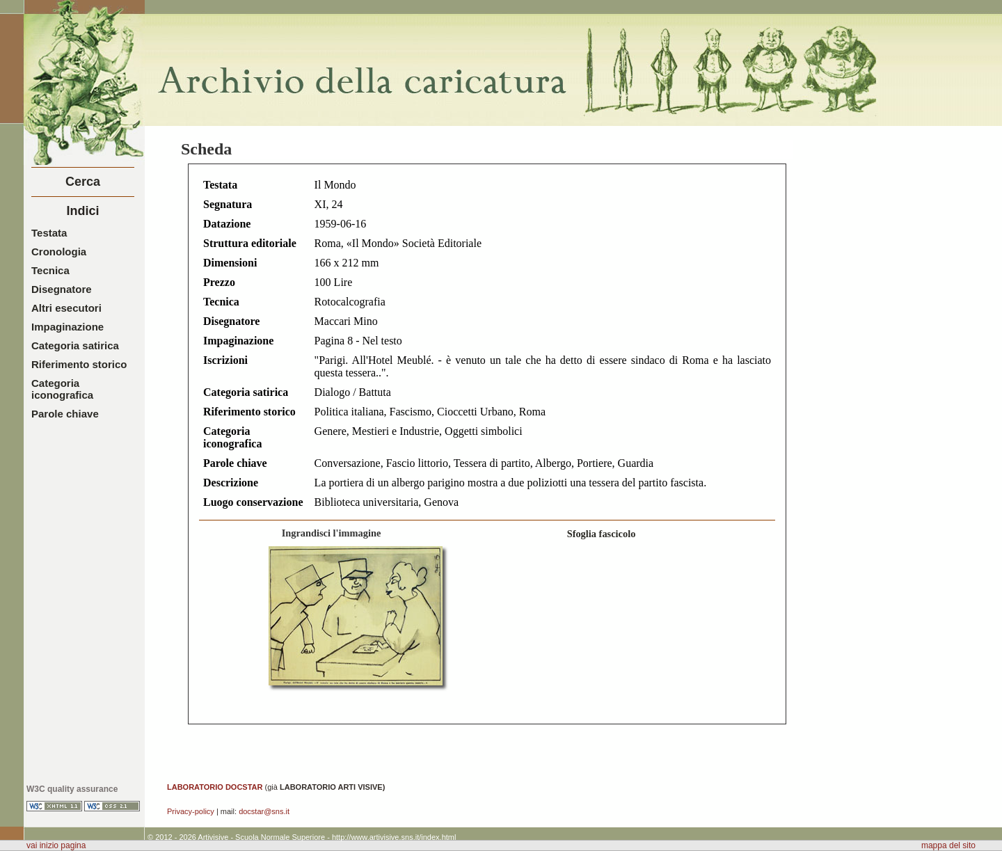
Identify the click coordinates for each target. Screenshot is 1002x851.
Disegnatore (61, 289)
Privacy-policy (190, 811)
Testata (49, 233)
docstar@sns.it (264, 811)
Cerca (82, 182)
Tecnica (50, 270)
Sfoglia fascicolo (601, 533)
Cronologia (58, 251)
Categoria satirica (75, 345)
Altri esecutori (66, 308)
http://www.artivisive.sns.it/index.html (394, 837)
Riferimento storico (79, 364)
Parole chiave (65, 414)
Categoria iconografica (62, 389)
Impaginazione (67, 327)
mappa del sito (948, 845)
